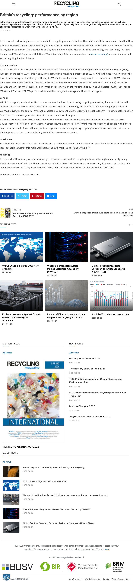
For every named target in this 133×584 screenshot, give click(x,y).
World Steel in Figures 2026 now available (44, 481)
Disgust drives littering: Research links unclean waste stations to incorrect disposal (64, 495)
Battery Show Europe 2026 (84, 358)
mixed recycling (99, 54)
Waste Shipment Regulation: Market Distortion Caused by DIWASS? (63, 269)
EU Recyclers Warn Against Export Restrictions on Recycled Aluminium (21, 317)
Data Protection (75, 579)
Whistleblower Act (93, 579)
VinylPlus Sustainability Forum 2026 (90, 416)
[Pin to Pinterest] (37, 196)
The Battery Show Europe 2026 (87, 368)
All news (7, 462)
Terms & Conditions (121, 579)
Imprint (106, 579)
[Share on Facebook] (7, 196)
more (107, 549)
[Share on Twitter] (22, 196)
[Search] (119, 4)
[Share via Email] (51, 196)
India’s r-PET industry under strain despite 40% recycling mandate (66, 316)
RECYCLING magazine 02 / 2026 (21, 447)
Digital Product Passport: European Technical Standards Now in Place (108, 269)
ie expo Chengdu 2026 (82, 406)
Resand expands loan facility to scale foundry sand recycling (53, 467)
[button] (6, 577)
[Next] (132, 225)
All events (74, 353)
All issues (7, 353)
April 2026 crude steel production (110, 314)
